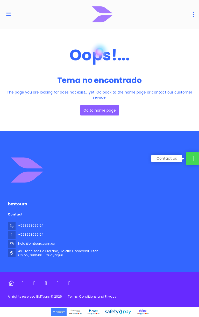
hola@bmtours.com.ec (36, 243)
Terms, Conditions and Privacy (92, 296)
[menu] (193, 14)
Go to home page (99, 110)
